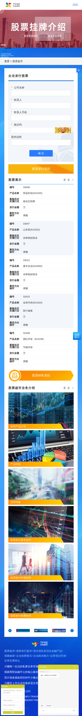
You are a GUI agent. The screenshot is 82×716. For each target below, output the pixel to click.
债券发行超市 (24, 657)
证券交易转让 (12, 667)
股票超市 (9, 657)
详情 (26, 216)
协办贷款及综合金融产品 (47, 657)
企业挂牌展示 (24, 662)
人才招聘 (26, 698)
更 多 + (68, 179)
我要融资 (9, 662)
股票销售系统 (41, 381)
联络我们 (49, 705)
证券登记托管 (58, 662)
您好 (42, 705)
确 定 (41, 153)
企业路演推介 (41, 662)
